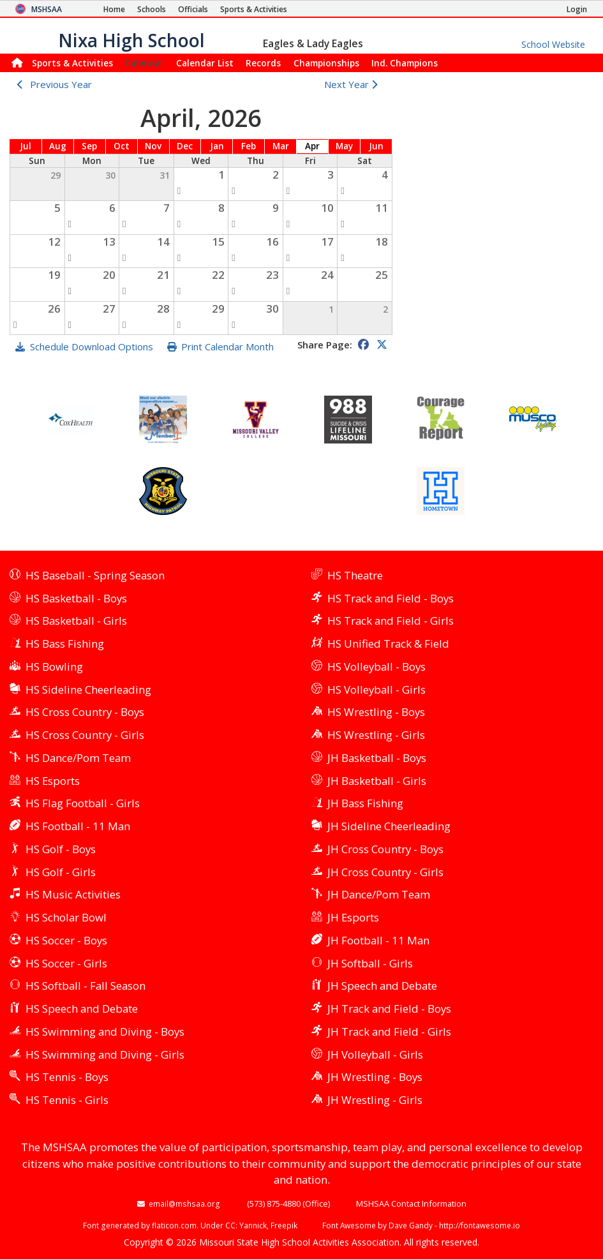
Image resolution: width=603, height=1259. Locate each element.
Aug (57, 146)
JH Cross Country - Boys (385, 849)
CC (230, 1225)
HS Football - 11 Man (78, 826)
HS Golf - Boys (61, 849)
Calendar (144, 63)
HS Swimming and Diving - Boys (105, 1031)
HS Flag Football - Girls (83, 803)
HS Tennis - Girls (67, 1099)
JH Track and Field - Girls (389, 1031)
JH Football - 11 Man (378, 940)
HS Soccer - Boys (66, 940)
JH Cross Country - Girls (385, 872)
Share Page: (324, 344)
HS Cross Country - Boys (85, 711)
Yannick (253, 1225)
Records (263, 63)
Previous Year (61, 84)
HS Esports (53, 780)
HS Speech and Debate (82, 1008)
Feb (248, 146)
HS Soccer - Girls (66, 963)
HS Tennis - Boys (67, 1076)
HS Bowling (54, 666)
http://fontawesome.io (479, 1225)
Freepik (284, 1225)
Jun (376, 146)
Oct (122, 146)
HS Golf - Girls (61, 872)
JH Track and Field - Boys (389, 1008)
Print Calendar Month (227, 346)
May (344, 146)
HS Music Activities (73, 894)
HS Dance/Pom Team (78, 757)
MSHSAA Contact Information (411, 1203)
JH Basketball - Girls (376, 780)
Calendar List (205, 63)
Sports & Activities (72, 63)
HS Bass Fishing (65, 643)
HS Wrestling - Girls (376, 734)
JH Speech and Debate (382, 985)
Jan (217, 146)
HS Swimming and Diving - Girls (105, 1054)
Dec (185, 146)
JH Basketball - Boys (376, 757)
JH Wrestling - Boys (374, 1076)
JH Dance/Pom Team (378, 894)
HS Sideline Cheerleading (88, 689)
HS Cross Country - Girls (85, 734)
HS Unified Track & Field (388, 643)
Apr (312, 146)
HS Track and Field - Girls (390, 620)
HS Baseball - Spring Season (95, 575)
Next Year (353, 84)
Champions (404, 63)
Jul (25, 146)
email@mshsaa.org (184, 1203)
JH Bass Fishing (365, 803)
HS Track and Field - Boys (390, 598)
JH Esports (353, 917)
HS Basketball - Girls (76, 620)
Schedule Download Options (91, 346)
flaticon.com (174, 1225)
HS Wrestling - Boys (376, 711)
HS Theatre (355, 575)
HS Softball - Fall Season (85, 985)
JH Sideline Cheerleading (388, 826)
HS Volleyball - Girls (376, 689)
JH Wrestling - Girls (374, 1099)
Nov (153, 146)
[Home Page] (114, 9)
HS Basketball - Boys (76, 598)
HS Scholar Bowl (66, 917)
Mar (280, 146)
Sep (89, 146)
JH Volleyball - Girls (375, 1054)
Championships (326, 63)
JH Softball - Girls (370, 963)
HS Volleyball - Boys (376, 666)
